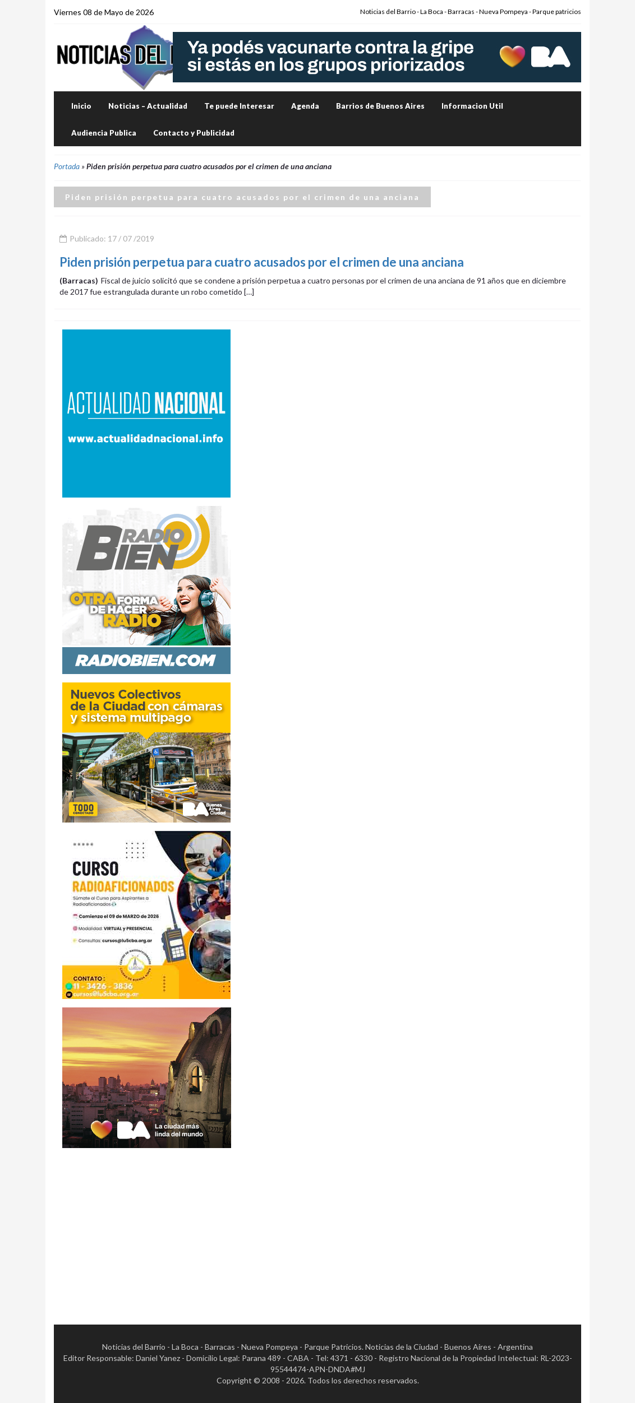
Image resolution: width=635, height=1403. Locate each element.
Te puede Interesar (239, 105)
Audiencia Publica (103, 132)
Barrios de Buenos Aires (380, 105)
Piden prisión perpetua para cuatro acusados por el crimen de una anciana (261, 262)
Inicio (81, 105)
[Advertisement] (146, 1226)
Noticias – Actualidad (147, 105)
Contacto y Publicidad (193, 132)
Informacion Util (472, 105)
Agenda (305, 105)
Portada (67, 166)
